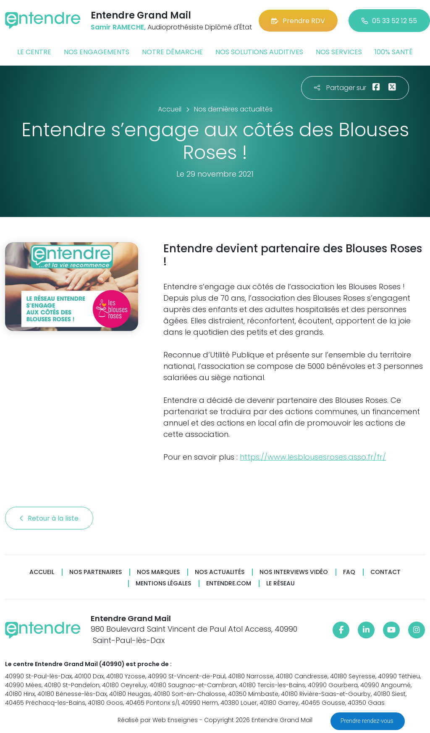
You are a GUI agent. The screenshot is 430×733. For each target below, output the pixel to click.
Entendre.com (228, 583)
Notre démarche (172, 52)
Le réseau (280, 583)
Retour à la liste (49, 518)
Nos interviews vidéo (294, 572)
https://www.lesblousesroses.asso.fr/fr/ (313, 457)
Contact (385, 572)
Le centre (34, 52)
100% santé (394, 52)
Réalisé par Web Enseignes (158, 720)
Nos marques (158, 572)
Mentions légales (163, 583)
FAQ (349, 572)
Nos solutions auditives (259, 52)
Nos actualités (219, 572)
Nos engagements (96, 52)
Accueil (41, 572)
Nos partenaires (95, 572)
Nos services (339, 52)
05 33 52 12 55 (389, 21)
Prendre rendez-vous (368, 720)
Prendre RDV (298, 21)
